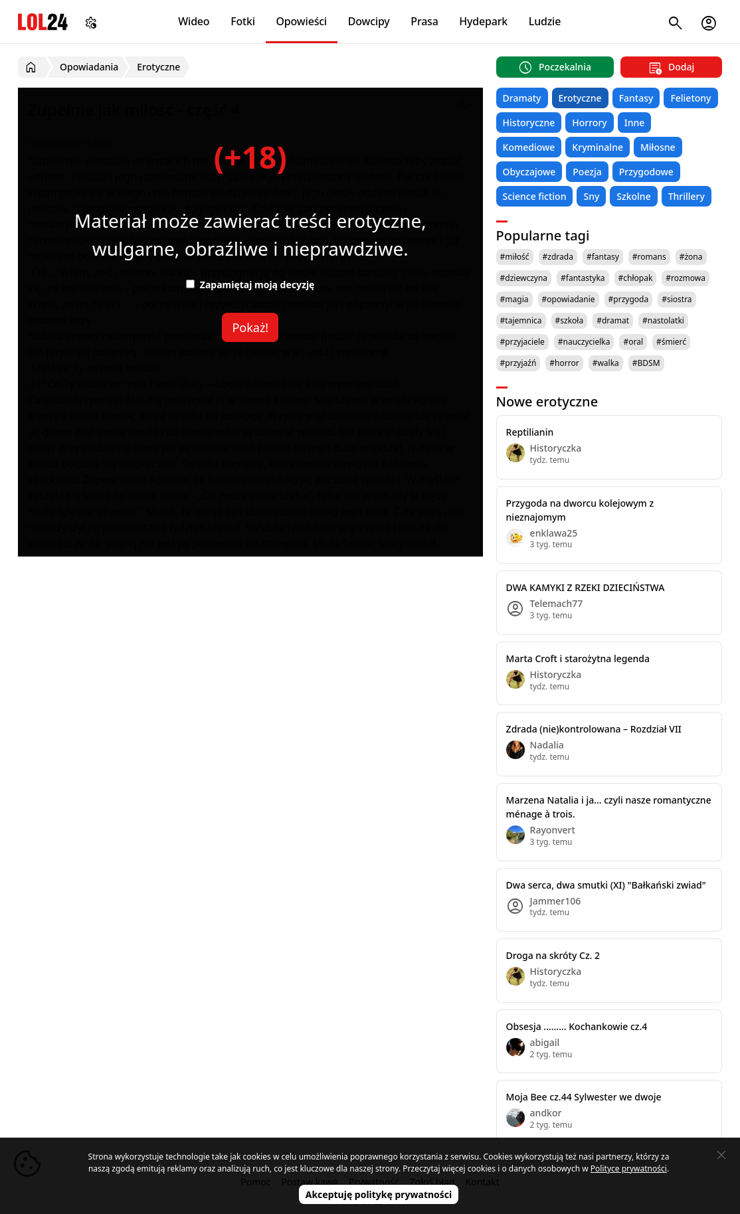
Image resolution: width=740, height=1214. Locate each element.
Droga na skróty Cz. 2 (553, 955)
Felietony (690, 98)
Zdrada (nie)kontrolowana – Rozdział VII (594, 729)
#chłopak (635, 278)
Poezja (587, 171)
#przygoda (628, 299)
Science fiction (535, 196)
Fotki (243, 21)
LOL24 (43, 21)
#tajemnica (521, 320)
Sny (591, 196)
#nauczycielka (584, 341)
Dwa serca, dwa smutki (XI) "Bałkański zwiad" (606, 885)
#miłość (514, 256)
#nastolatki (663, 320)
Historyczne (529, 122)
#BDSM (646, 363)
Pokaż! (250, 327)
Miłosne (658, 147)
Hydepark (483, 21)
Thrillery (686, 196)
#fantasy (603, 256)
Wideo (193, 21)
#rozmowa (685, 278)
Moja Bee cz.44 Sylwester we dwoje (584, 1096)
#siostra (677, 299)
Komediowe (529, 147)
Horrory (589, 122)
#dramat (613, 320)
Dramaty (522, 98)
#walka (606, 363)
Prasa (424, 21)
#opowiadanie (568, 299)
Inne (634, 122)
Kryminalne (597, 147)
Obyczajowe (529, 171)
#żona (691, 256)
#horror (564, 363)
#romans (649, 256)
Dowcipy (369, 21)
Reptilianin (530, 432)
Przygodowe (646, 171)
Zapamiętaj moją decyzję (250, 284)
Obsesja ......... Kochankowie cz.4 (577, 1026)
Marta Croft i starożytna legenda (578, 658)
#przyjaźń (518, 363)
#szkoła (569, 320)
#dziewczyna (524, 278)
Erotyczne (580, 98)
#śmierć (671, 341)
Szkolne (633, 196)
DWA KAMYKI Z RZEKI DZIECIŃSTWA (585, 587)
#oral (633, 341)
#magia (514, 299)
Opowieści (301, 21)
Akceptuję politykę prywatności (379, 1194)
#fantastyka (582, 278)
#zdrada (558, 256)
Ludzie (545, 21)
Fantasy (636, 98)
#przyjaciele (522, 341)
